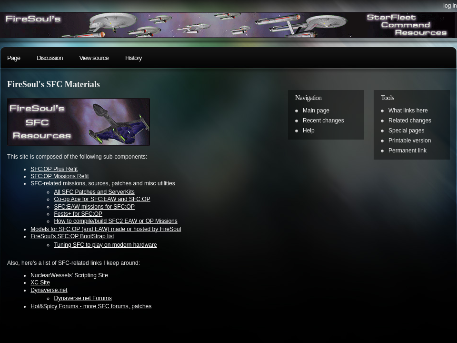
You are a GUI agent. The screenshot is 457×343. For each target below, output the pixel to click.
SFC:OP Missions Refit (59, 176)
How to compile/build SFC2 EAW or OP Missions (115, 221)
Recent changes (323, 120)
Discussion (49, 57)
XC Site (40, 282)
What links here (408, 110)
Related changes (409, 120)
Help (309, 130)
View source (94, 57)
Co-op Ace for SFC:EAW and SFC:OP (102, 199)
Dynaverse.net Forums (82, 298)
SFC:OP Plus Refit (54, 169)
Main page (316, 110)
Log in (450, 5)
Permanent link (407, 150)
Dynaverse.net (48, 290)
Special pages (406, 130)
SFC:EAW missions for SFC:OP (94, 206)
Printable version (409, 140)
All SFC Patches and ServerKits (94, 192)
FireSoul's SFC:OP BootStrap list (72, 236)
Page (13, 57)
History (133, 57)
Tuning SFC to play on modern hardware (105, 245)
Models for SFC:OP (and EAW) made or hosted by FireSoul (105, 229)
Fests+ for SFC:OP (78, 214)
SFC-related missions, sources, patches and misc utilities (102, 183)
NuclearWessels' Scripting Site (69, 275)
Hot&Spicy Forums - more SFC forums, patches (90, 306)
